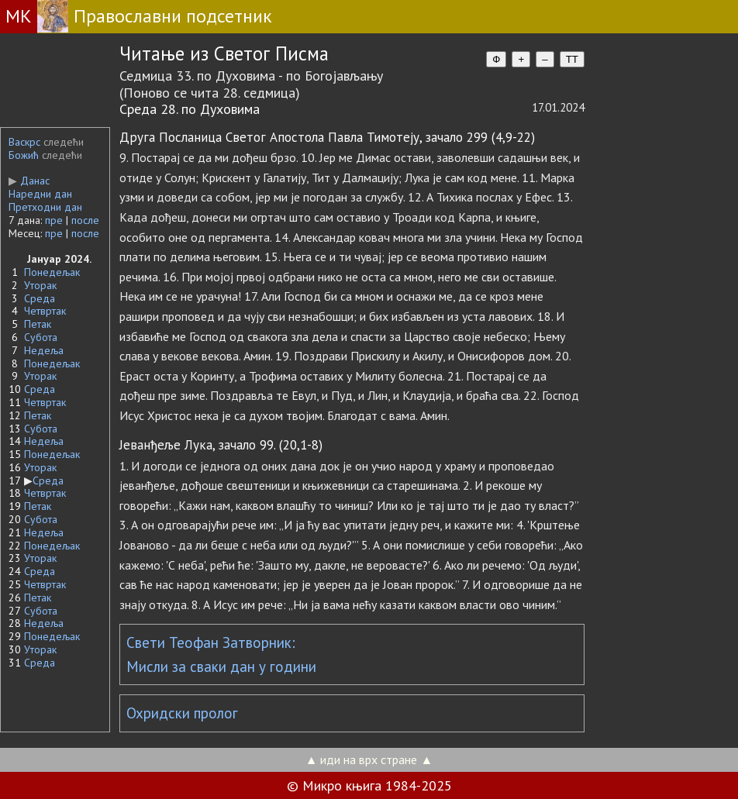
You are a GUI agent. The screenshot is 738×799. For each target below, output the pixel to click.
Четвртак (45, 311)
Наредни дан (40, 194)
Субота (40, 337)
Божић (24, 155)
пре (54, 220)
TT (572, 59)
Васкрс (24, 142)
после (85, 220)
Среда (39, 298)
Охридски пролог (182, 713)
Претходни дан (45, 207)
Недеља (44, 350)
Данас (29, 181)
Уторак (40, 285)
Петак (37, 324)
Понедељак (52, 272)
